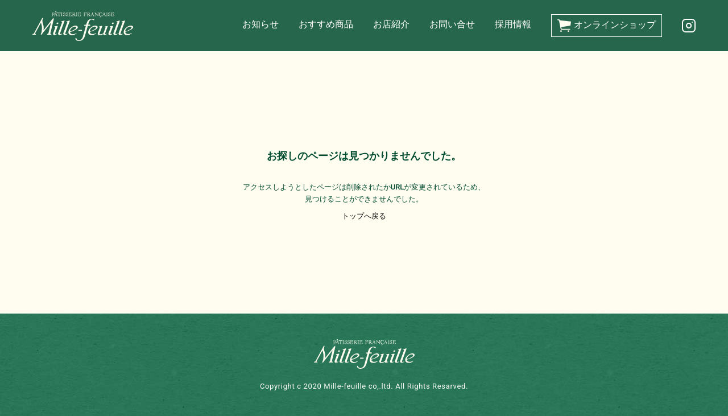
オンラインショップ (606, 25)
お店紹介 (391, 24)
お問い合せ (452, 24)
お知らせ (260, 24)
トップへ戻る (364, 216)
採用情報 (513, 24)
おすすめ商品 (326, 24)
